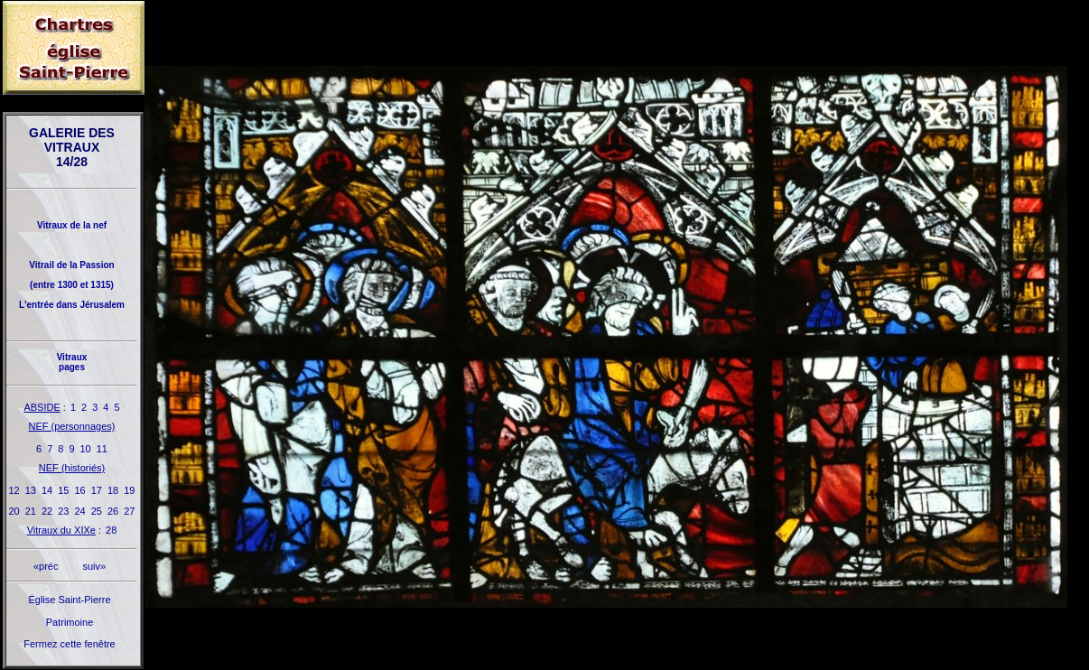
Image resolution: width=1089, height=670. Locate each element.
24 (80, 511)
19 (129, 490)
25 (96, 511)
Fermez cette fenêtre (69, 643)
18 (112, 490)
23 (63, 511)
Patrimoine (70, 622)
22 (47, 511)
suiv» (94, 566)
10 (85, 448)
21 (30, 511)
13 (30, 490)
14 (47, 490)
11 (102, 448)
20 (14, 511)
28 (111, 530)
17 (96, 490)
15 (63, 490)
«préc (46, 566)
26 (112, 511)
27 (129, 511)
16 (80, 490)
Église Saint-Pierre (69, 599)
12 (14, 490)
